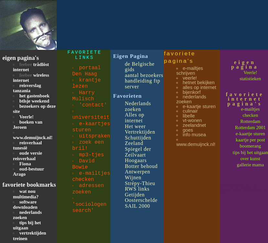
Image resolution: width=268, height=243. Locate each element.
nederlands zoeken (191, 99)
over (245, 158)
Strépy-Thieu (140, 183)
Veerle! (26, 116)
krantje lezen (86, 83)
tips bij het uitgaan (27, 225)
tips (237, 152)
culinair (190, 111)
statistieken (250, 78)
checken (250, 115)
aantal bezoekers (144, 75)
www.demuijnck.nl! (32, 137)
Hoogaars (136, 160)
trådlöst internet (31, 67)
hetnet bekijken (199, 82)
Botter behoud (141, 166)
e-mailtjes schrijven (189, 71)
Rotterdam (250, 121)
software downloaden (25, 204)
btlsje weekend (34, 101)
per (253, 139)
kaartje (243, 139)
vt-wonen (192, 120)
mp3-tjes (91, 155)
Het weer (135, 126)
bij (244, 152)
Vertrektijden (140, 132)
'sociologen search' (89, 208)
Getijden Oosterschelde (141, 197)
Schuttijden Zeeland (138, 140)
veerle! (190, 78)
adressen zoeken (88, 189)
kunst (255, 158)
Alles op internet (134, 117)
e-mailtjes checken (91, 176)
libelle (189, 115)
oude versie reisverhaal (27, 155)
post (261, 139)
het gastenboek (34, 95)
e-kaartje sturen (199, 106)
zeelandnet (194, 125)
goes (188, 130)
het (250, 152)
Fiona (25, 163)
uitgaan (261, 152)
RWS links (137, 189)
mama (258, 164)
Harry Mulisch (83, 96)
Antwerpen (137, 171)
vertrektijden (32, 233)
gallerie (244, 164)
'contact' (93, 105)
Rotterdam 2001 (250, 127)
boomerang (250, 146)
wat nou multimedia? (26, 194)
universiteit (90, 117)
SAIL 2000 (137, 206)
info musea (194, 134)
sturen (259, 133)
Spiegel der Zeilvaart (138, 152)
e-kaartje (244, 133)
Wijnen (133, 177)
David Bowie (83, 164)
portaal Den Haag (86, 71)
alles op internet (199, 87)
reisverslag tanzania (27, 88)
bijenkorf (191, 92)
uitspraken (94, 136)
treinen (20, 238)
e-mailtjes (250, 109)
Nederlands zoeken (138, 106)
